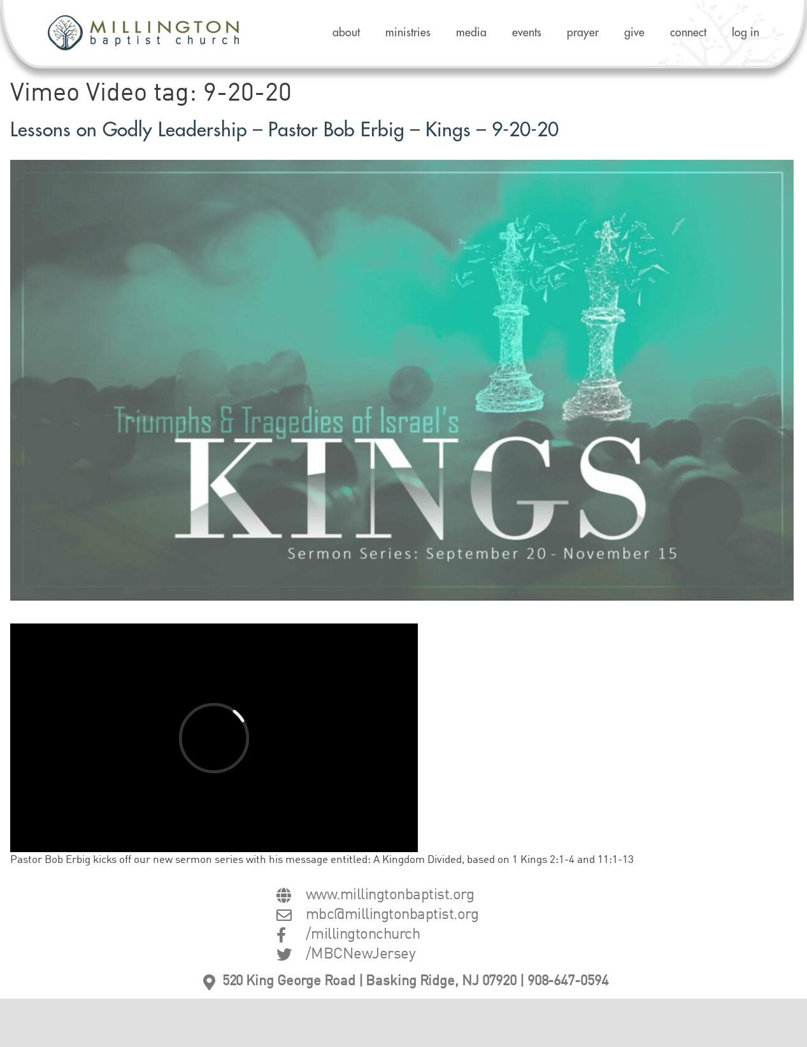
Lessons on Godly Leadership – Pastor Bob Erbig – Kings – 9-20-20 (284, 129)
